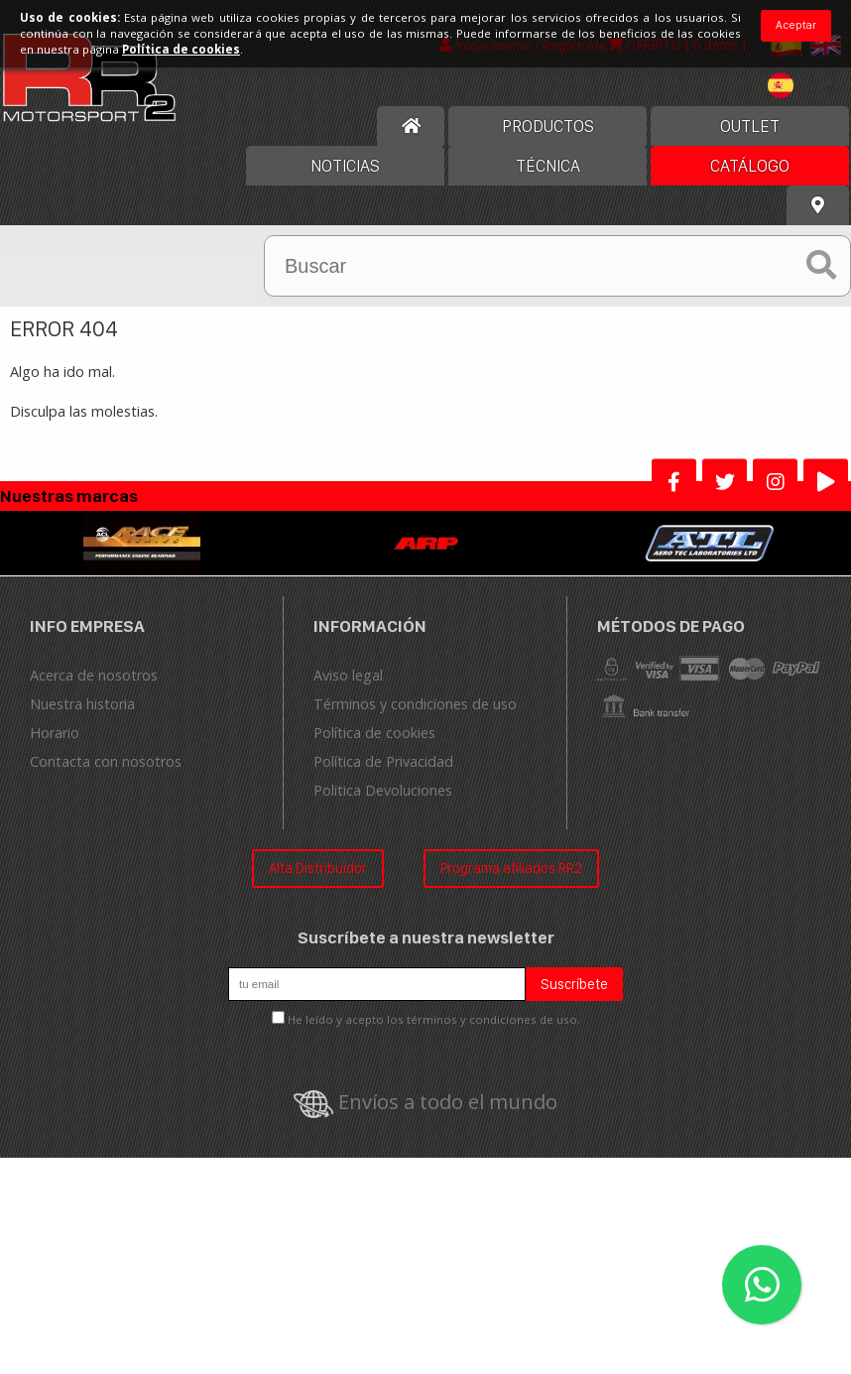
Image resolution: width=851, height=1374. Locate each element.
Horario (54, 732)
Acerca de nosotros (94, 675)
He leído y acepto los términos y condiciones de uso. (434, 1019)
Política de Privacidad (383, 761)
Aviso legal (348, 675)
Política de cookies (374, 732)
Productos (548, 126)
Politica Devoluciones (382, 790)
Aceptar (796, 25)
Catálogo (750, 166)
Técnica (548, 166)
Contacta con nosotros (106, 761)
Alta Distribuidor (318, 867)
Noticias (345, 166)
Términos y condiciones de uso (415, 703)
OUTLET (750, 126)
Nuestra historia (82, 703)
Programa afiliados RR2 (511, 867)
